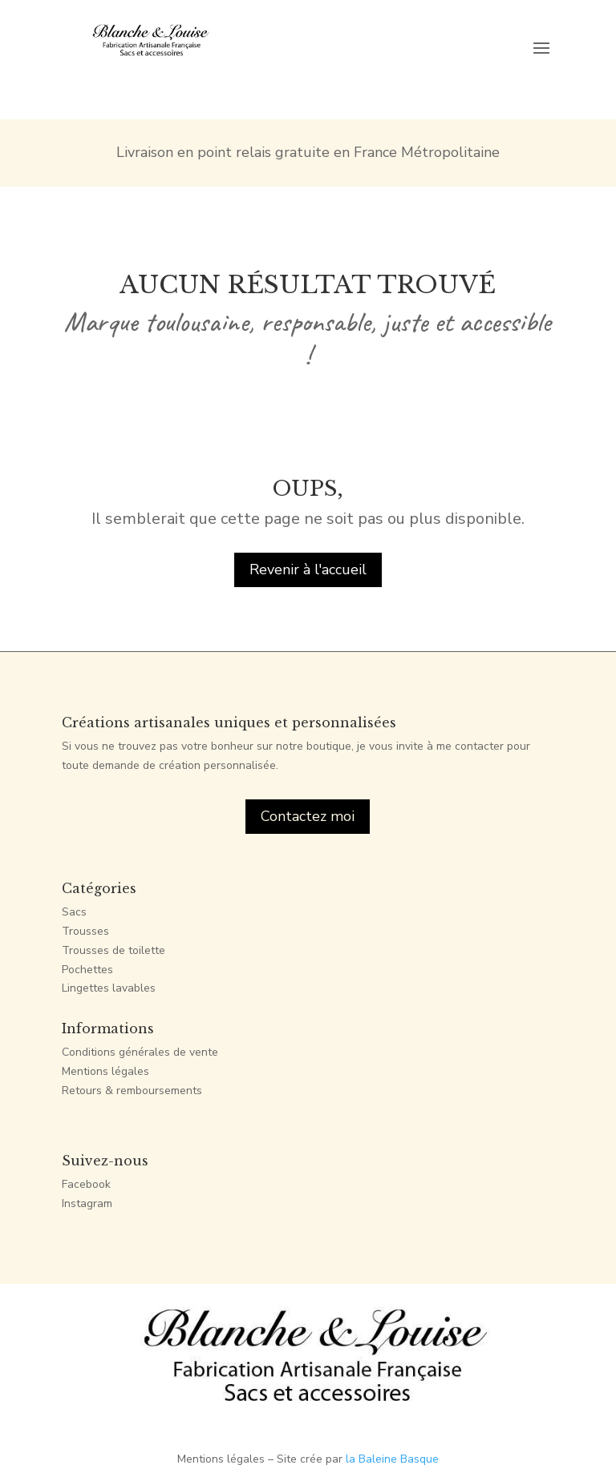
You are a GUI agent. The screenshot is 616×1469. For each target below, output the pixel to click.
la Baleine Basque (392, 1459)
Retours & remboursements (132, 1090)
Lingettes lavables (109, 988)
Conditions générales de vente (140, 1052)
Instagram (87, 1203)
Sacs (74, 912)
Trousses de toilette (113, 950)
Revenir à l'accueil (308, 569)
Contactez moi (308, 816)
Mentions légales (105, 1071)
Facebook (86, 1184)
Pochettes (87, 969)
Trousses (85, 931)
